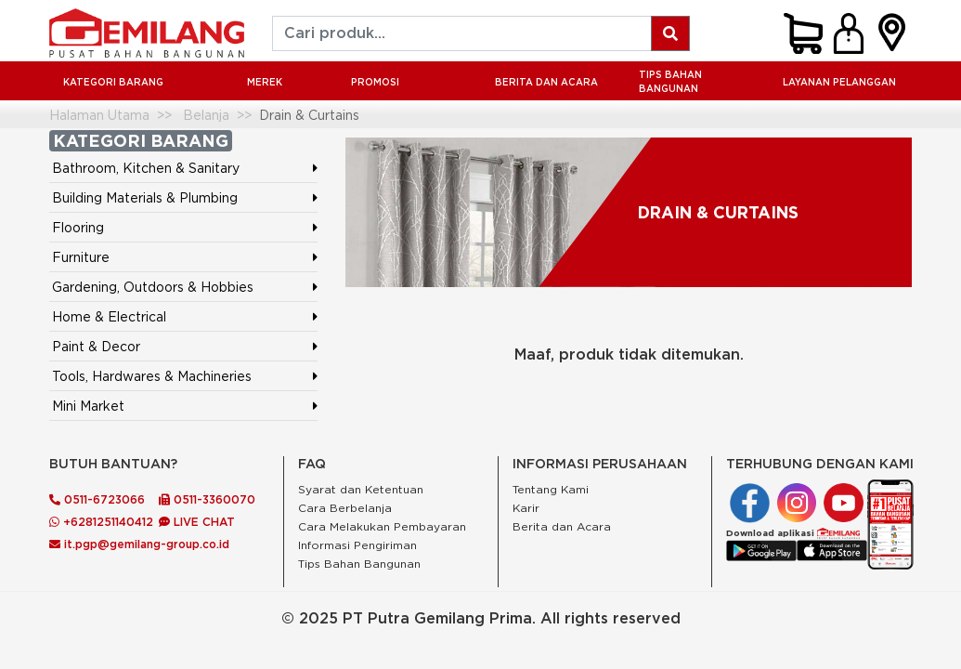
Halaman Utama (99, 115)
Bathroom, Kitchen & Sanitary (146, 168)
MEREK (264, 82)
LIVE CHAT (197, 522)
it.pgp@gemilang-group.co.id (139, 544)
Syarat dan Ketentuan (360, 489)
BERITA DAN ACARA (546, 82)
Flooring (78, 227)
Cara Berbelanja (345, 508)
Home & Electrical (109, 316)
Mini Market (88, 405)
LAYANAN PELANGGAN (839, 82)
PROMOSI (375, 82)
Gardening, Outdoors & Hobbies (152, 287)
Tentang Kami (551, 489)
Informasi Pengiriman (357, 545)
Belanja (206, 115)
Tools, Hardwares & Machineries (152, 376)
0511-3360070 (207, 499)
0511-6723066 (97, 499)
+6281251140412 (101, 522)
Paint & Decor (96, 346)
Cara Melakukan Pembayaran (382, 526)
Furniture (81, 257)
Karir (526, 508)
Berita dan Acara (562, 526)
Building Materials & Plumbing (145, 197)
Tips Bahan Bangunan (670, 82)
